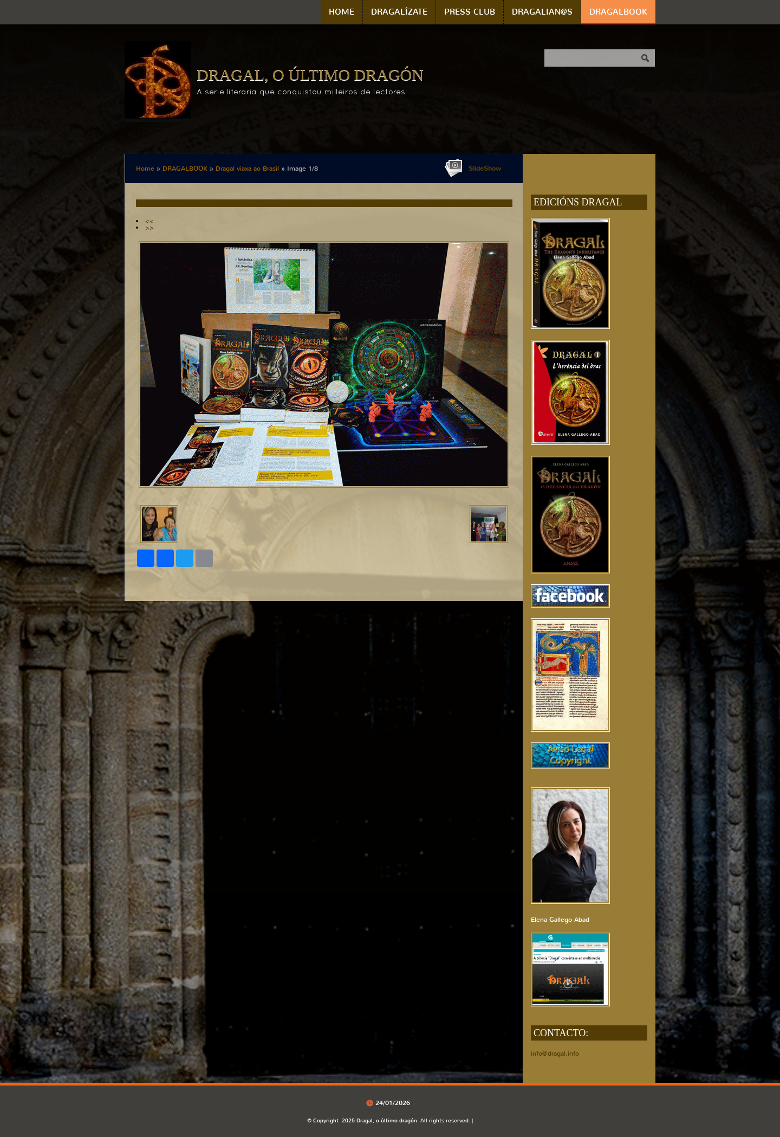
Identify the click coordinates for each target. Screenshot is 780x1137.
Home (341, 12)
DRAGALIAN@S (542, 12)
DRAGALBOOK (618, 12)
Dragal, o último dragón (310, 74)
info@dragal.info (555, 1053)
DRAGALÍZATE (399, 12)
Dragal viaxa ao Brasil (247, 168)
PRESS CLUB (469, 12)
